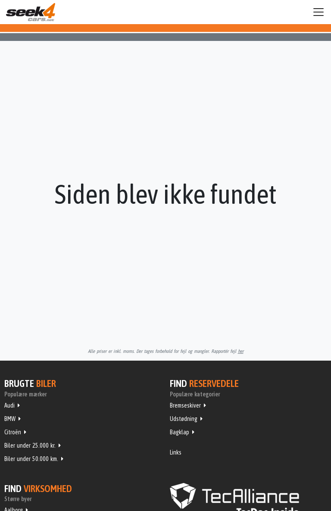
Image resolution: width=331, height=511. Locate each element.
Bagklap (179, 432)
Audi (9, 405)
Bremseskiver (185, 405)
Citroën (12, 432)
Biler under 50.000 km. (31, 458)
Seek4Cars (30, 12)
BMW (10, 418)
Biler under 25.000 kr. (30, 445)
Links (175, 452)
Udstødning (183, 418)
